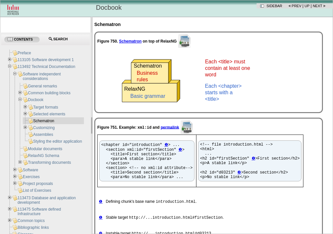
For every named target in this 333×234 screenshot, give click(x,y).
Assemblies (43, 134)
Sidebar (274, 6)
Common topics (31, 220)
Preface (24, 53)
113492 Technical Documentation (46, 66)
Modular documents (45, 149)
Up (307, 6)
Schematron (43, 121)
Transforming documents (49, 162)
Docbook (35, 100)
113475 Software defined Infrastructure (39, 211)
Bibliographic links (33, 227)
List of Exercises (37, 190)
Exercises (31, 177)
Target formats (45, 107)
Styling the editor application (57, 141)
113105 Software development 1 (46, 60)
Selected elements (49, 114)
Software (30, 170)
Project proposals (38, 183)
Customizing (44, 127)
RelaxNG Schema (43, 155)
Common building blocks (49, 93)
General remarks (42, 86)
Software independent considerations (42, 76)
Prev (296, 6)
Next (317, 6)
